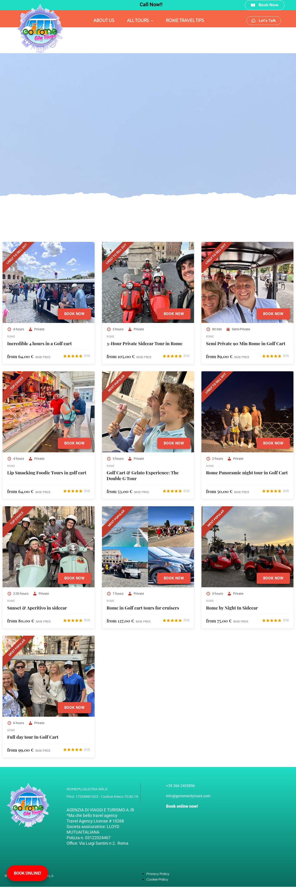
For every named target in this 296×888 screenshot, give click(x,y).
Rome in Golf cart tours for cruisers (143, 609)
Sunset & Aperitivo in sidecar (37, 609)
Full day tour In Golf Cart (32, 738)
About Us (103, 21)
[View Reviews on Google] (76, 357)
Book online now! (182, 807)
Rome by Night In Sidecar (232, 609)
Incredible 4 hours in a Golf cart (39, 344)
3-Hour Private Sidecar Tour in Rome (144, 344)
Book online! (27, 873)
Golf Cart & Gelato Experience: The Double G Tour (143, 477)
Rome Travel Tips (185, 21)
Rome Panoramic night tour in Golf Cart (247, 474)
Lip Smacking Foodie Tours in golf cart (46, 474)
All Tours (140, 21)
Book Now (73, 315)
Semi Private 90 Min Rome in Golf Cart (245, 344)
